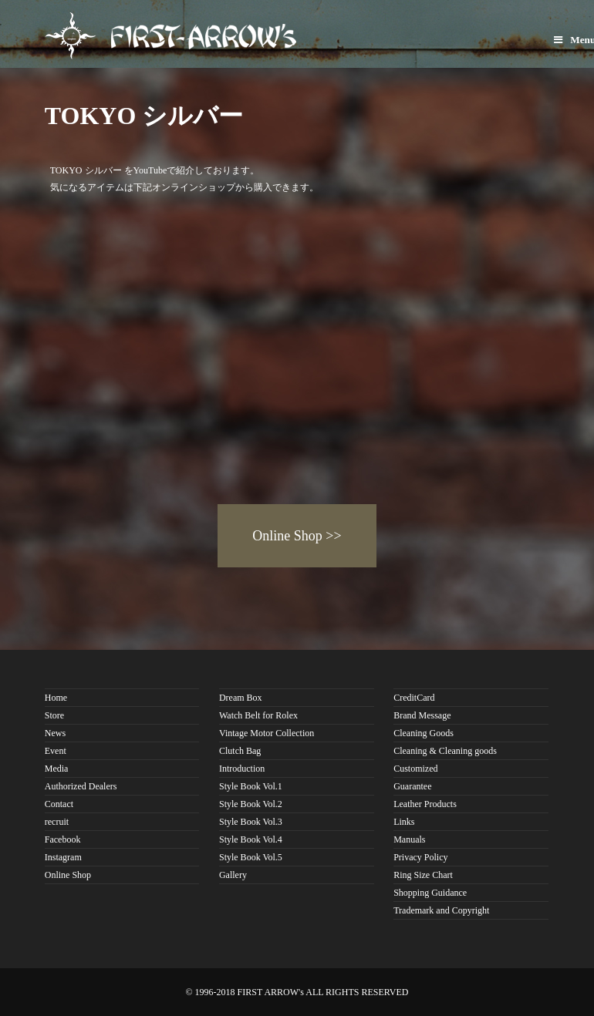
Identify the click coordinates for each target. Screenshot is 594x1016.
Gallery (233, 875)
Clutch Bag (240, 750)
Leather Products (425, 804)
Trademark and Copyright (441, 910)
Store (54, 715)
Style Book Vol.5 (250, 857)
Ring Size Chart (423, 875)
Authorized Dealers (81, 786)
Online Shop (68, 875)
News (55, 733)
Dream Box (240, 697)
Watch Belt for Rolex (258, 715)
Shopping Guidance (430, 892)
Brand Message (422, 715)
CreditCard (413, 697)
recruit (57, 821)
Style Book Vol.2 (250, 804)
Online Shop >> (296, 535)
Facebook (63, 839)
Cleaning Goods (423, 733)
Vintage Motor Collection (266, 733)
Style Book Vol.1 (250, 786)
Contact (59, 804)
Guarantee (412, 786)
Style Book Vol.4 (250, 839)
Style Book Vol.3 (250, 821)
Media (57, 768)
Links (403, 821)
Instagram (63, 857)
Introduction (242, 768)
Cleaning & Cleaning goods (445, 750)
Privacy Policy (420, 857)
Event (55, 750)
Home (56, 697)
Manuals (409, 839)
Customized (415, 768)
